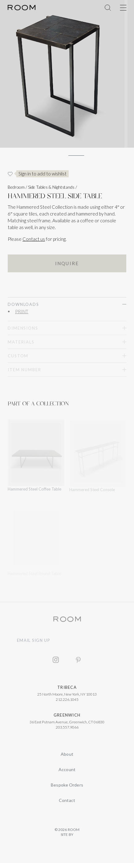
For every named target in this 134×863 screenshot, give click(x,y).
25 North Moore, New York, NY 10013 (67, 696)
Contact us (33, 239)
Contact (67, 800)
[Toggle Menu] (123, 7)
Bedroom (16, 187)
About (67, 754)
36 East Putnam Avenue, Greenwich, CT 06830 (67, 723)
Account (67, 769)
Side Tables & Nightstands (51, 187)
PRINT (21, 312)
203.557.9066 (67, 729)
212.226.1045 (67, 701)
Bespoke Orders (67, 784)
